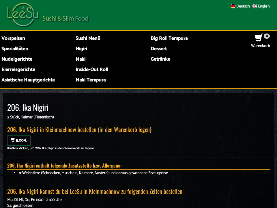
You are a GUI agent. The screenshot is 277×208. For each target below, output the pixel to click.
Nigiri (81, 49)
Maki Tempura (91, 80)
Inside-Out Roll (92, 70)
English (261, 6)
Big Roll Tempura (169, 38)
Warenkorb (260, 43)
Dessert (159, 49)
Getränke (160, 59)
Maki (80, 59)
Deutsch (240, 6)
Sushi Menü (88, 38)
